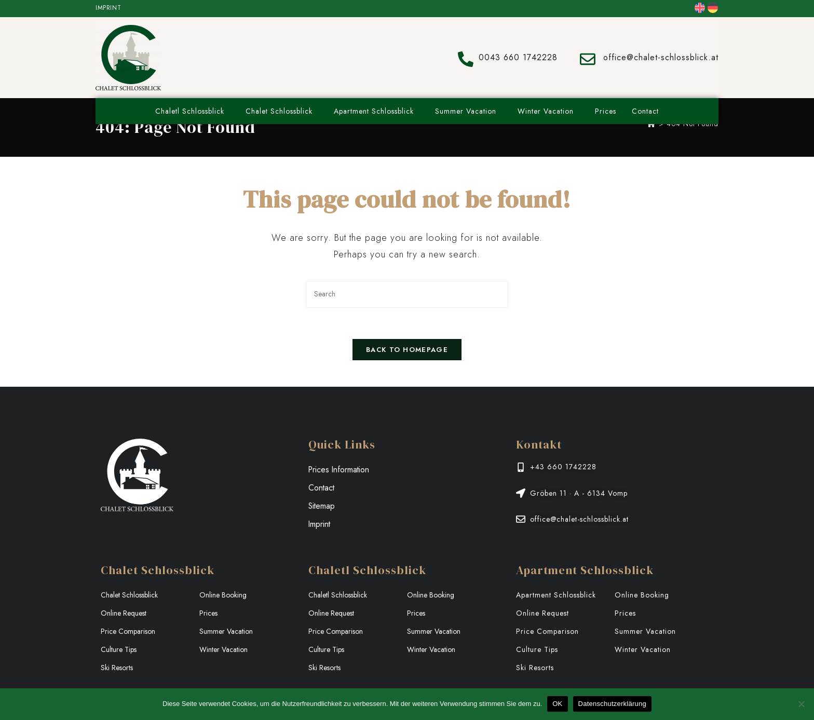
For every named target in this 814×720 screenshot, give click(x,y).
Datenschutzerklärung (612, 704)
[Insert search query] (407, 294)
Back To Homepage (407, 350)
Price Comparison (128, 632)
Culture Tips (119, 650)
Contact (645, 111)
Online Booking (223, 595)
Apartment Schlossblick (376, 111)
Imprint (108, 7)
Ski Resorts (117, 668)
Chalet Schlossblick (282, 111)
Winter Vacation (548, 111)
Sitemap (322, 506)
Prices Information (339, 470)
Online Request (123, 613)
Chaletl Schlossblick (192, 111)
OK (557, 704)
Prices (605, 111)
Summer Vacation (468, 111)
